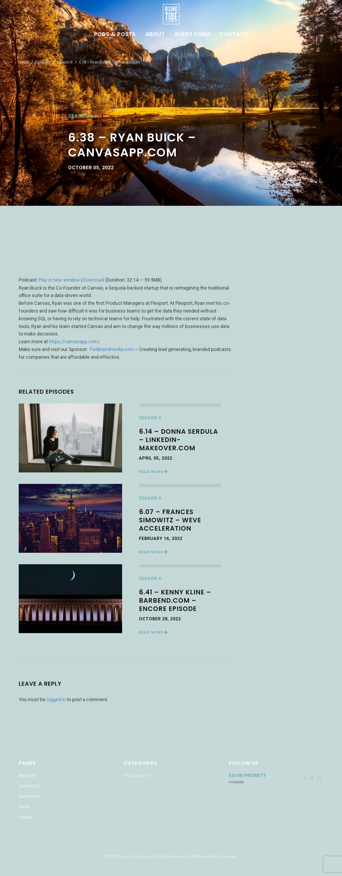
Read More (153, 471)
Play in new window (59, 280)
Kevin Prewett (247, 775)
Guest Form (192, 34)
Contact (234, 34)
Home (24, 62)
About (155, 34)
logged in (56, 699)
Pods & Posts (115, 34)
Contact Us (29, 785)
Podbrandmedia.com (112, 349)
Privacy (26, 817)
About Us (27, 775)
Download (93, 280)
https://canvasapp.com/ (74, 341)
